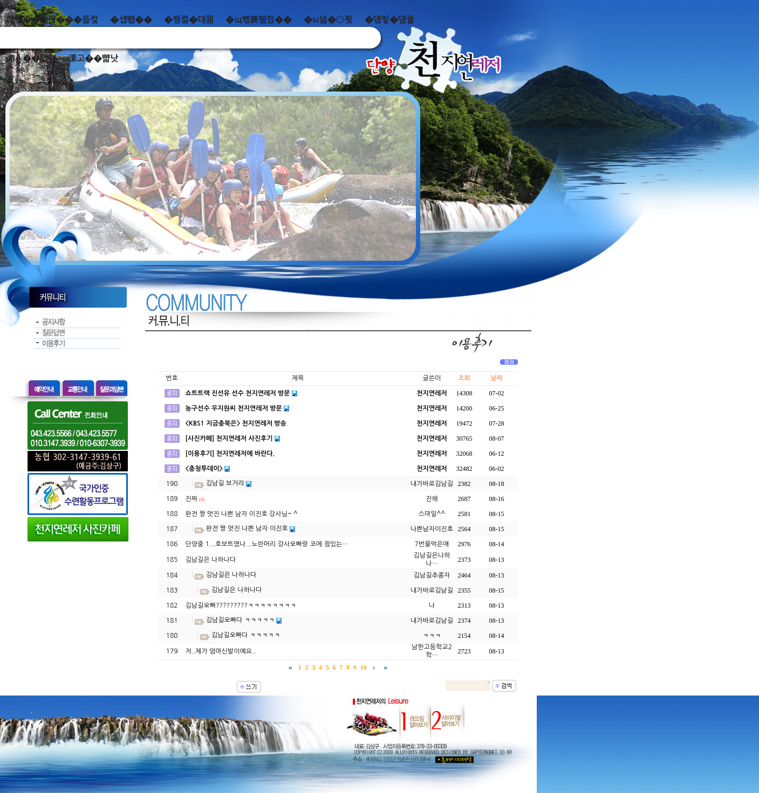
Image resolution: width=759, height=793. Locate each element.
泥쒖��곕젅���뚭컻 (52, 20)
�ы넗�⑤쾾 (328, 20)
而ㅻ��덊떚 (31, 58)
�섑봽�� (131, 20)
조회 (464, 378)
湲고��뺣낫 (93, 58)
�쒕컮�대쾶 (189, 20)
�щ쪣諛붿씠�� (258, 20)
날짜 (496, 378)
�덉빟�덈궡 (389, 20)
